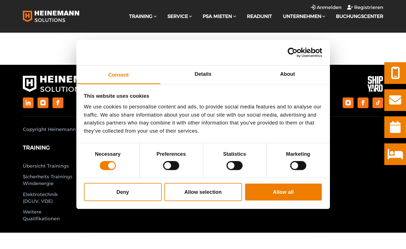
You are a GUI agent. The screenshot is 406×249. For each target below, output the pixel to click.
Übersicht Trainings (46, 166)
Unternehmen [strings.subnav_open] (304, 16)
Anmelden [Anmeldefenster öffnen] (326, 7)
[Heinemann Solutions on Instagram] (42, 102)
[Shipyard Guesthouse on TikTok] (377, 102)
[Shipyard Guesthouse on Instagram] (348, 102)
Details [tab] (203, 74)
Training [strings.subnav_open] (142, 16)
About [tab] (287, 74)
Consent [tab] (118, 75)
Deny (122, 192)
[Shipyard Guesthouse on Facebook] (363, 102)
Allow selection (203, 192)
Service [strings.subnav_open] (179, 16)
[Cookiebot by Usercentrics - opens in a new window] (297, 53)
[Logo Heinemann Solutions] (51, 16)
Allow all (283, 192)
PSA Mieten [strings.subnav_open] (219, 16)
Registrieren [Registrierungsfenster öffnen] (365, 7)
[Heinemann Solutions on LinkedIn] (28, 102)
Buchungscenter (359, 16)
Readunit (259, 16)
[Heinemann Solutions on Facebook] (57, 102)
